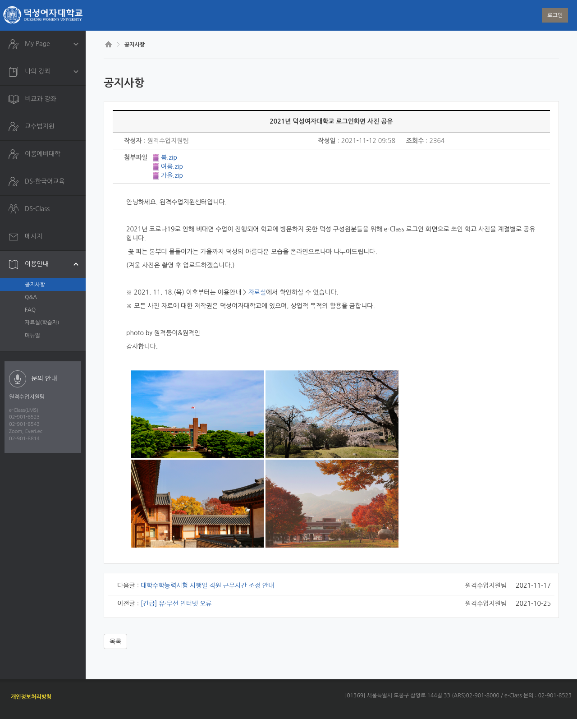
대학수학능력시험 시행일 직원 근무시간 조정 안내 (207, 585)
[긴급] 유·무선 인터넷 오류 (176, 603)
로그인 (555, 15)
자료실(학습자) (42, 322)
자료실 (257, 292)
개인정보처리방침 (31, 697)
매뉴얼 (32, 335)
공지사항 (35, 284)
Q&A (31, 297)
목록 (115, 641)
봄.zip (169, 157)
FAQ (30, 310)
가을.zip (172, 175)
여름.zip (172, 166)
